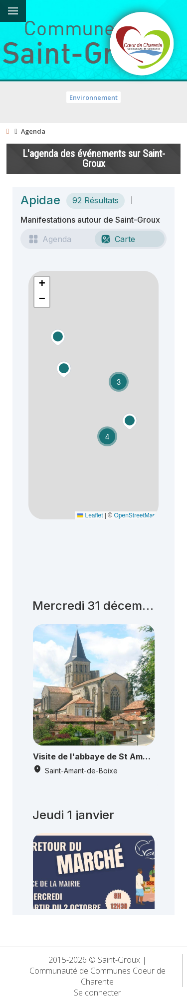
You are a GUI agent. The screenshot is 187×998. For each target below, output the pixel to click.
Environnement (93, 97)
